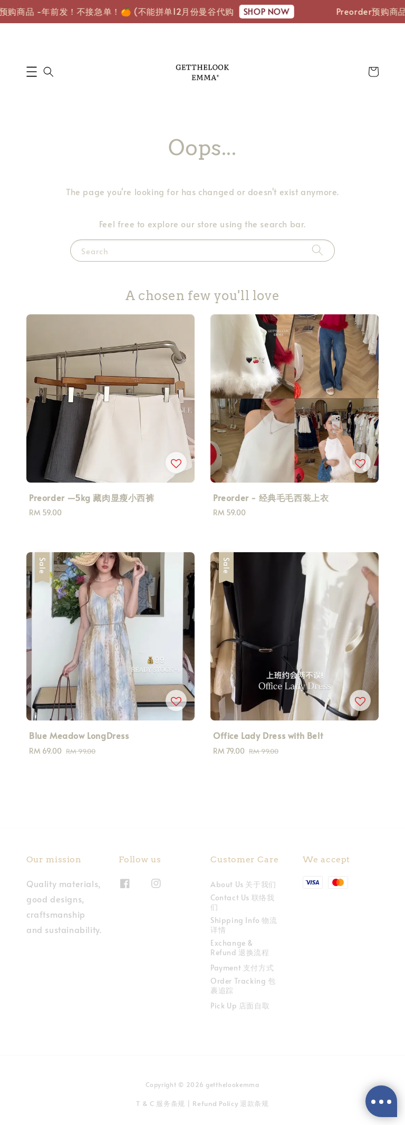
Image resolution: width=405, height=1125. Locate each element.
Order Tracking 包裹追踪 (243, 985)
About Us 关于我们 (243, 884)
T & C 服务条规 (160, 1103)
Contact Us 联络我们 (242, 902)
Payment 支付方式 (242, 968)
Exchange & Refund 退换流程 (239, 947)
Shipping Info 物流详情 (243, 925)
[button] (31, 71)
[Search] (317, 250)
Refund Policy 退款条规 (230, 1103)
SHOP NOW (271, 11)
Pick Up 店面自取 (239, 1006)
